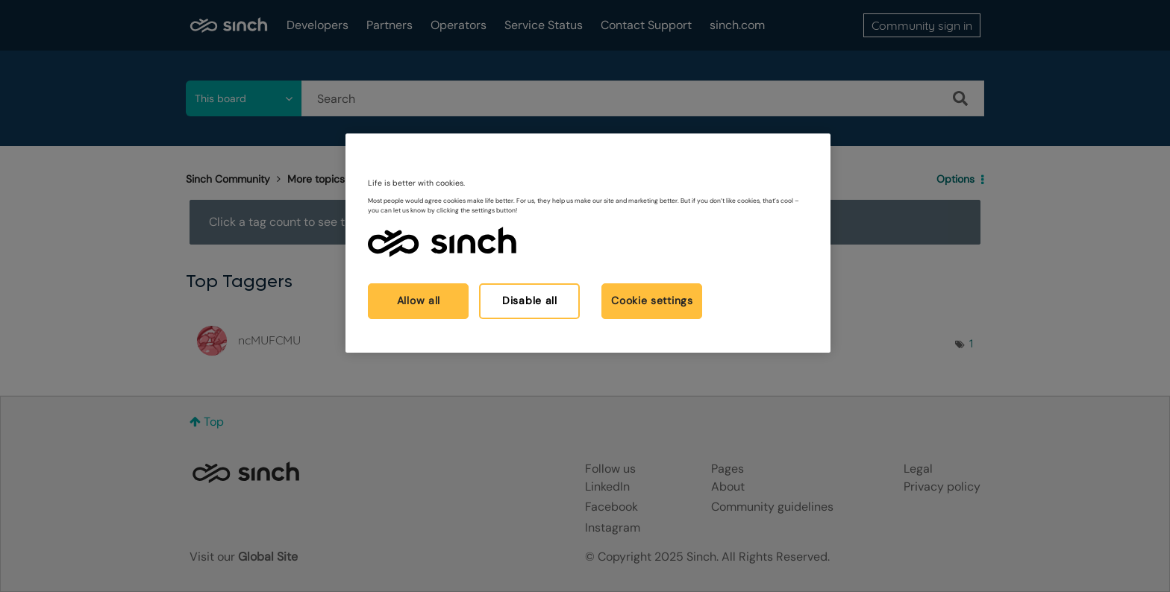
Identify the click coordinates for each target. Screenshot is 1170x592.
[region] (587, 242)
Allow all (418, 300)
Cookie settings (652, 300)
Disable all (529, 300)
